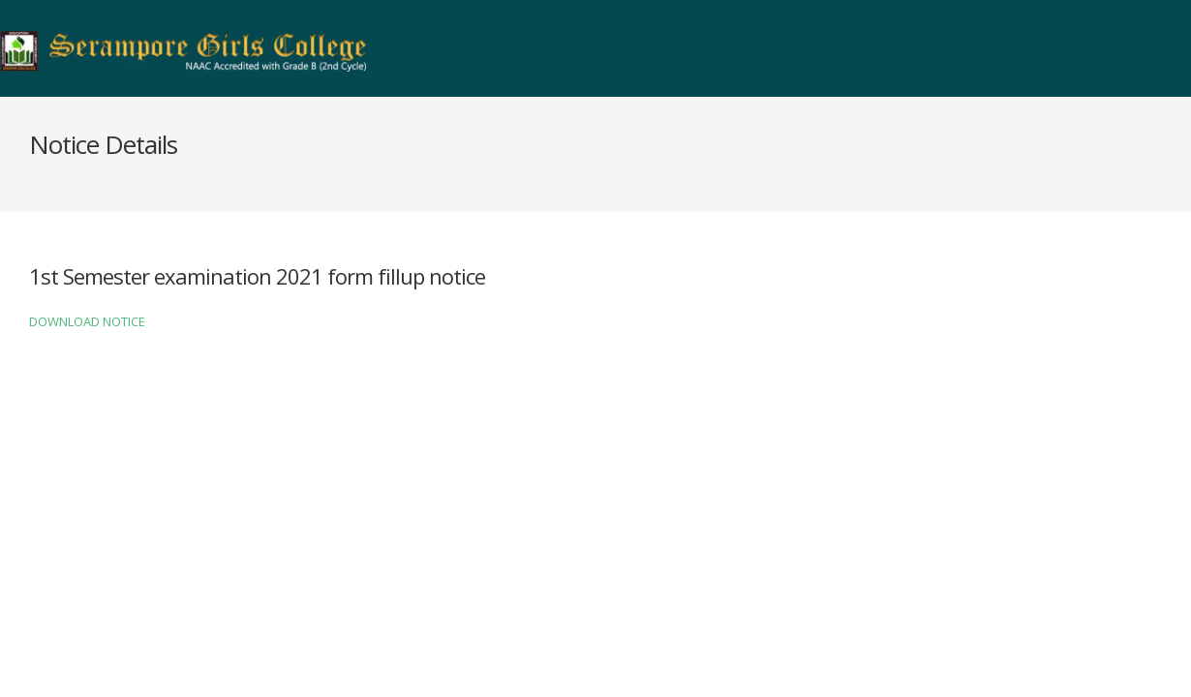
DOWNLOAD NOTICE (87, 321)
